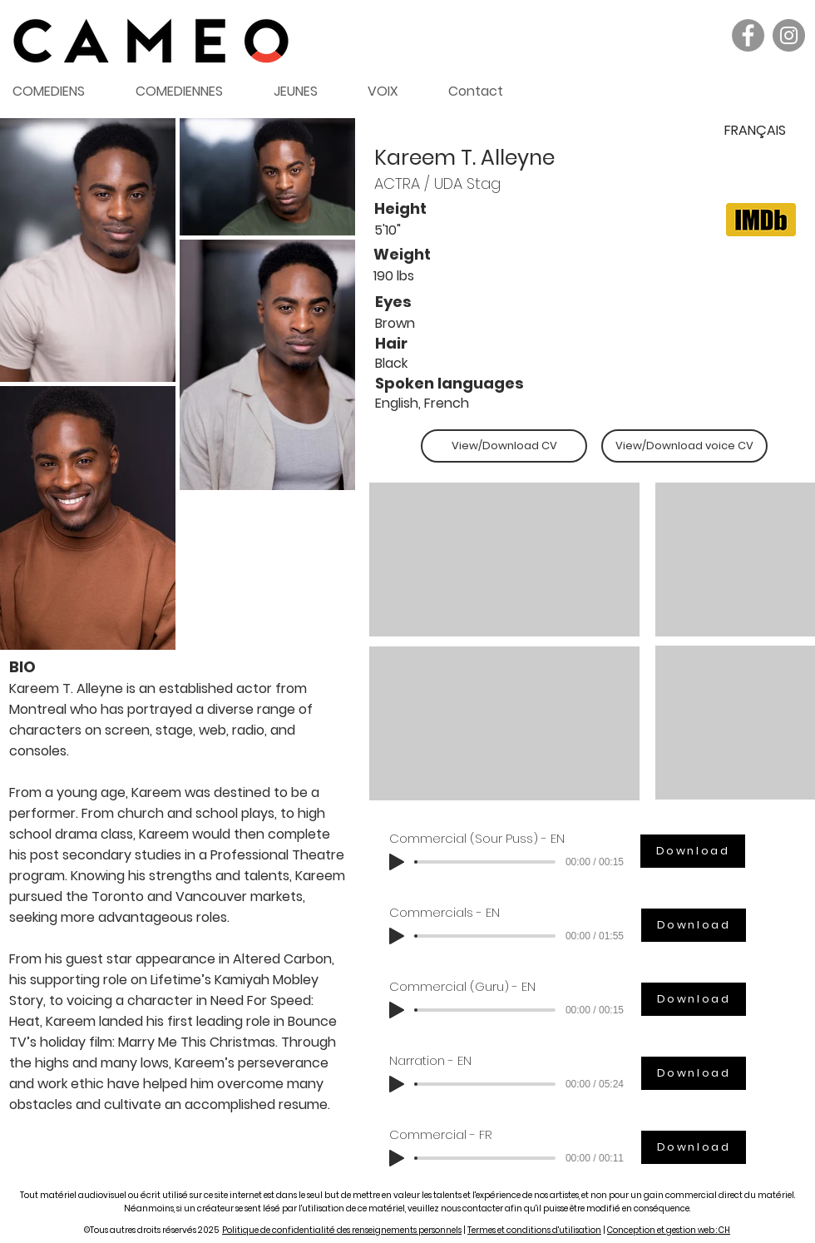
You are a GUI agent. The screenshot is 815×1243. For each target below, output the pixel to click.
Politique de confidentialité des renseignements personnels (342, 1230)
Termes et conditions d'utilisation (534, 1230)
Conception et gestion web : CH (668, 1230)
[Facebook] (748, 35)
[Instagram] (789, 35)
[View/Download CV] (504, 446)
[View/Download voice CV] (684, 446)
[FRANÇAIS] (755, 130)
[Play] (396, 862)
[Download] (692, 851)
